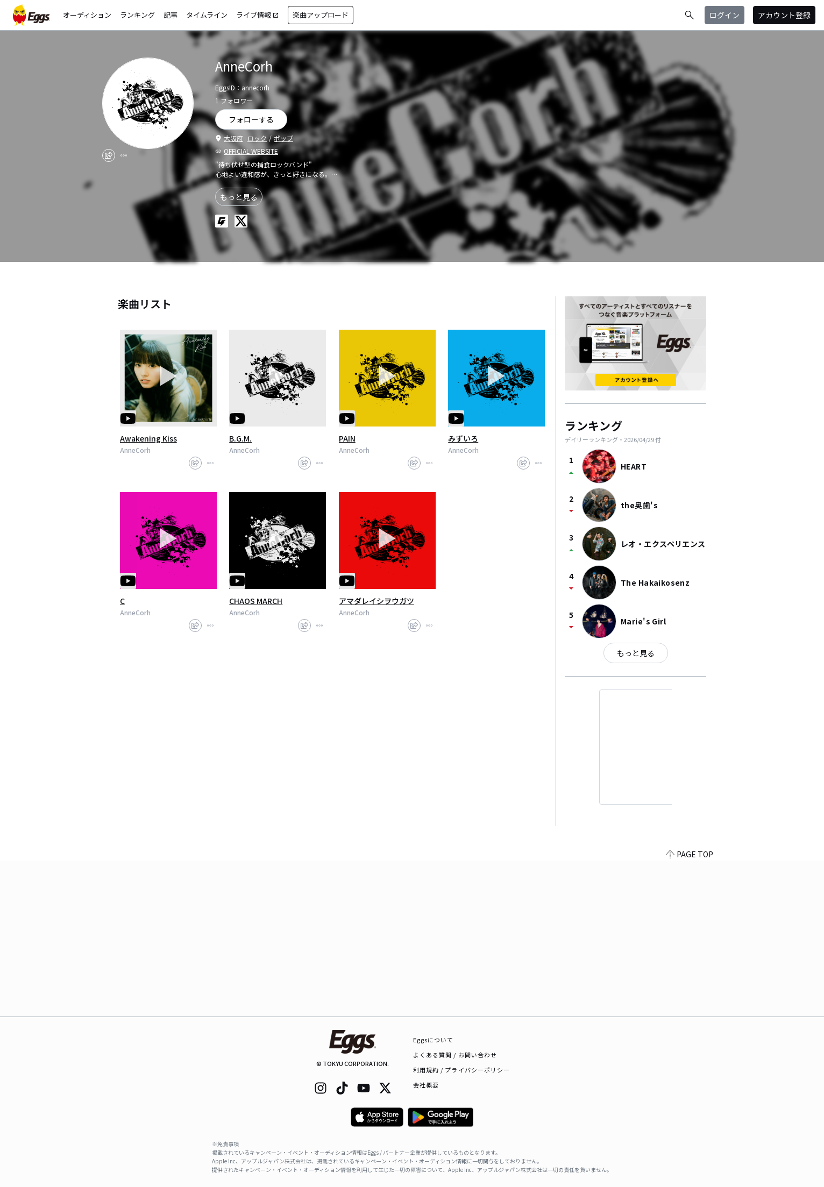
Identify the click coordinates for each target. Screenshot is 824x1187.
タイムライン (207, 15)
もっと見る (239, 196)
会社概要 (426, 1085)
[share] (108, 155)
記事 (170, 15)
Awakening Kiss (148, 438)
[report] (123, 155)
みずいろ (463, 438)
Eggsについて (433, 1039)
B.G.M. (240, 438)
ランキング (137, 15)
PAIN (347, 438)
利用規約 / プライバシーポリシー (461, 1069)
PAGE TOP (689, 1010)
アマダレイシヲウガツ (376, 600)
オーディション (87, 15)
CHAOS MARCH (255, 600)
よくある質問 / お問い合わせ (455, 1054)
